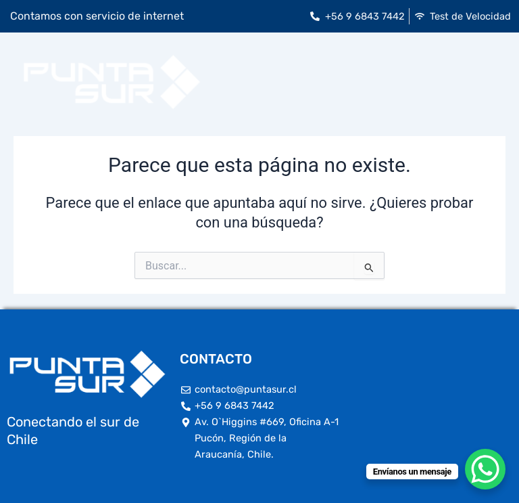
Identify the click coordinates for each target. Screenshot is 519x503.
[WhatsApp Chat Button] (485, 469)
